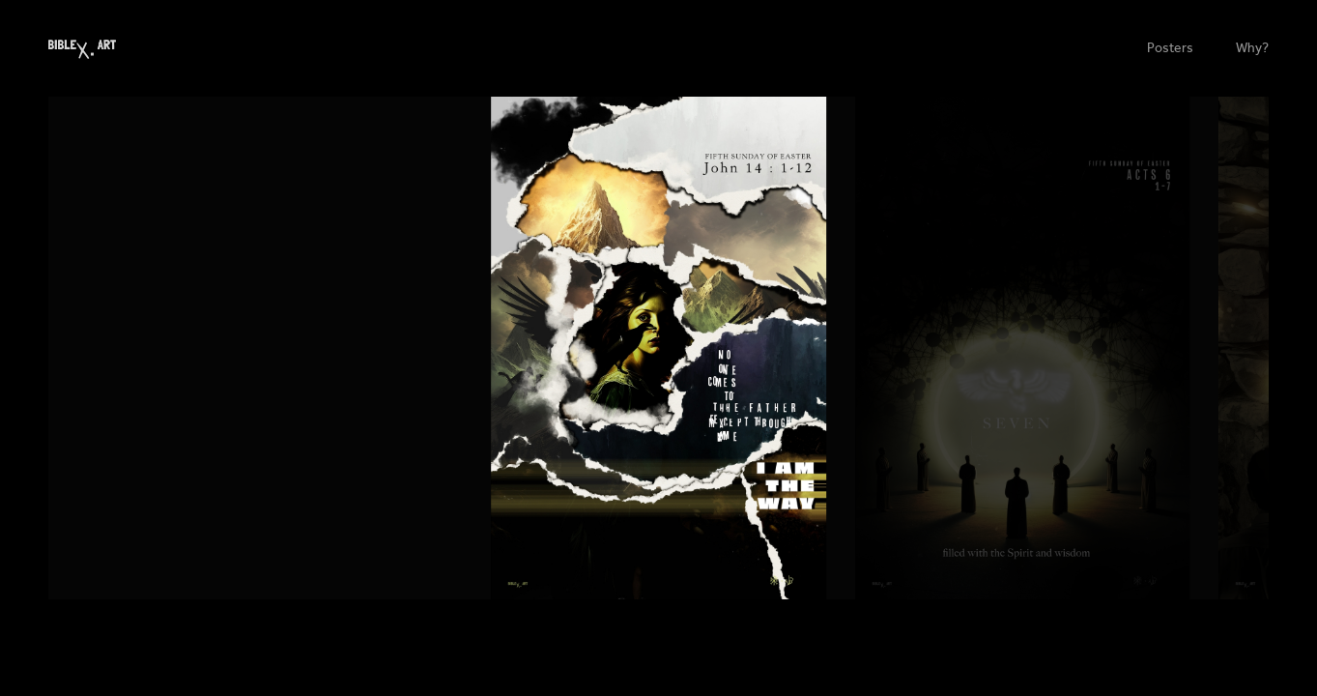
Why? (1252, 48)
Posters (1170, 48)
